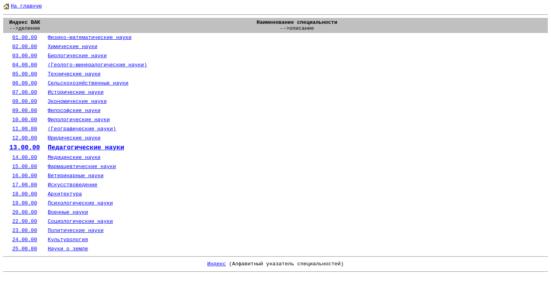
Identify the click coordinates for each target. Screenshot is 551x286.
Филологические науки (79, 120)
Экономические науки (77, 101)
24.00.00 (24, 240)
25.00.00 (24, 249)
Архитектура (65, 194)
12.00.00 (24, 138)
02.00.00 (24, 47)
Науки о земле (68, 249)
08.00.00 (24, 101)
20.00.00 (24, 212)
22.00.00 (24, 221)
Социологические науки (80, 221)
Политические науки (75, 231)
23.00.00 (24, 231)
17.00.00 (24, 185)
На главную (26, 6)
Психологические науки (80, 203)
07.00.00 (24, 92)
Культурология (68, 240)
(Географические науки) (82, 129)
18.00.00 (24, 194)
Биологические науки (77, 56)
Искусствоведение (72, 185)
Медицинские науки (74, 157)
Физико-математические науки (90, 38)
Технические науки (74, 74)
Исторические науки (75, 92)
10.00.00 (24, 120)
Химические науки (72, 47)
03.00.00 (24, 56)
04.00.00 (24, 65)
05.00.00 (24, 74)
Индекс (216, 264)
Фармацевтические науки (82, 167)
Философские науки (74, 111)
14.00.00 (24, 157)
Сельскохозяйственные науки (88, 83)
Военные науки (68, 212)
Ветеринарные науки (75, 176)
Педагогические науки (86, 147)
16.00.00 (24, 176)
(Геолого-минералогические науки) (97, 65)
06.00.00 (24, 83)
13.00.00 (25, 147)
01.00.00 (24, 38)
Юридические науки (74, 138)
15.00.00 (24, 167)
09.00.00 (24, 111)
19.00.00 (24, 203)
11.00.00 (24, 129)
